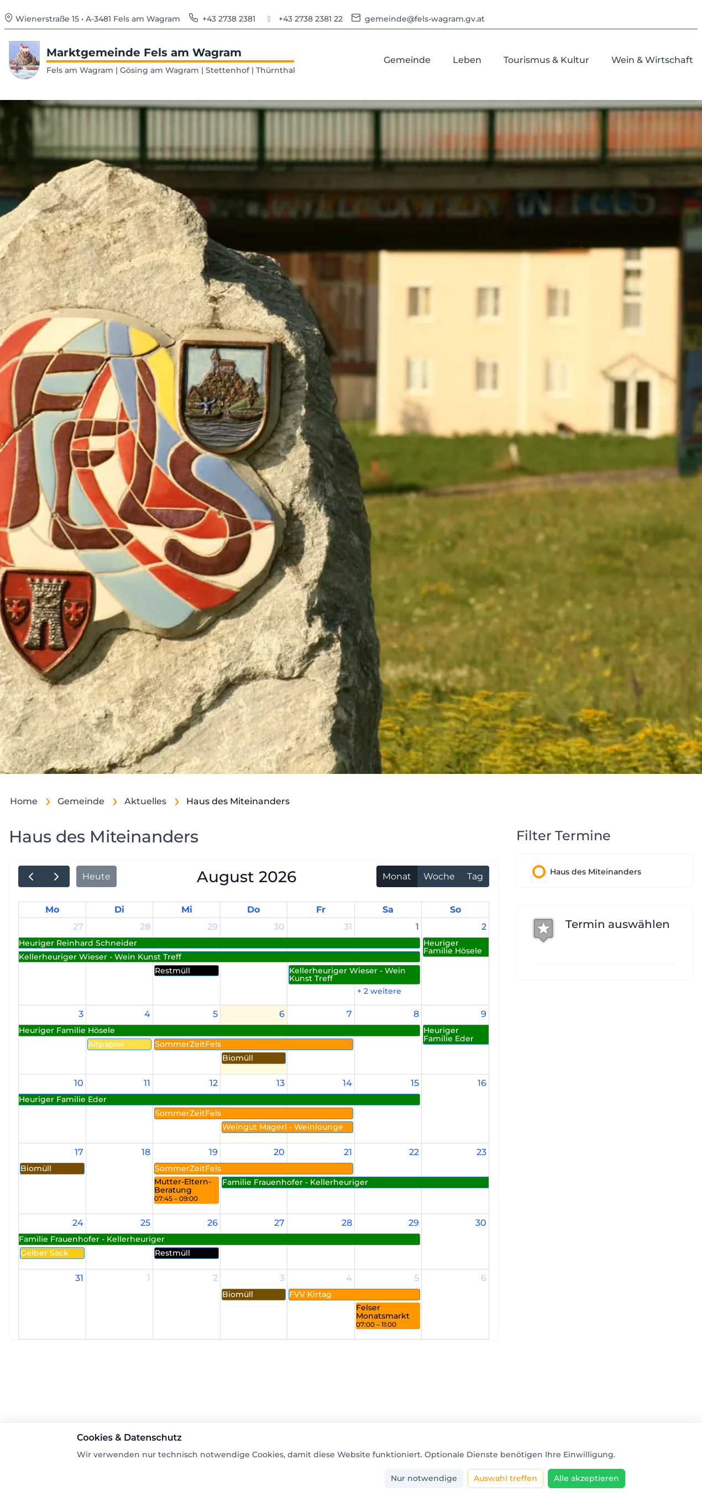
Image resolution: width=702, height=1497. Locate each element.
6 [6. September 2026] (483, 1278)
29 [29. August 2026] (413, 1222)
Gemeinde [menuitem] (409, 59)
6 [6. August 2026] (282, 1014)
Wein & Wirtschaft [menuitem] (654, 59)
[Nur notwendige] (424, 1478)
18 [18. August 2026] (146, 1152)
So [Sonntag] (455, 909)
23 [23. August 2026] (481, 1152)
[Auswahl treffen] (505, 1478)
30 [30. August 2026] (480, 1222)
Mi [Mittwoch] (186, 909)
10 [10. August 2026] (78, 1083)
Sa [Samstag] (388, 909)
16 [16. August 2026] (482, 1083)
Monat (397, 876)
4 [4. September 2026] (349, 1278)
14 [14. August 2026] (347, 1083)
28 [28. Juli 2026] (145, 926)
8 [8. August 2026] (416, 1014)
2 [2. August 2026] (483, 926)
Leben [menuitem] (469, 59)
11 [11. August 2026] (147, 1083)
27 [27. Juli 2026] (78, 926)
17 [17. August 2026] (79, 1152)
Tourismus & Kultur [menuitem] (549, 59)
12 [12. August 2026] (213, 1083)
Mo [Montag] (52, 909)
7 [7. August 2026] (349, 1014)
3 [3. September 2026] (282, 1278)
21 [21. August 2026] (348, 1152)
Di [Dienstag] (119, 909)
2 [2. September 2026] (215, 1278)
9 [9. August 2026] (483, 1014)
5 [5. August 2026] (215, 1014)
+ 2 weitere (379, 991)
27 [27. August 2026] (279, 1222)
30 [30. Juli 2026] (279, 926)
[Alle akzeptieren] (586, 1478)
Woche (439, 876)
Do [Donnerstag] (253, 909)
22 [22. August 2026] (414, 1152)
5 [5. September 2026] (416, 1278)
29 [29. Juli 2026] (212, 926)
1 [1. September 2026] (148, 1278)
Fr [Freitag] (321, 909)
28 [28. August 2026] (347, 1222)
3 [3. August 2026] (80, 1014)
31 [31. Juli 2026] (348, 926)
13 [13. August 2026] (280, 1083)
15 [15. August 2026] (415, 1083)
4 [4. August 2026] (147, 1014)
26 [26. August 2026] (212, 1222)
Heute (96, 876)
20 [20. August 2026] (279, 1152)
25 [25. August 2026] (145, 1222)
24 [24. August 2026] (77, 1222)
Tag (475, 876)
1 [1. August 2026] (417, 926)
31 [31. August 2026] (79, 1278)
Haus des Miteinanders (595, 872)
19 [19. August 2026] (213, 1152)
